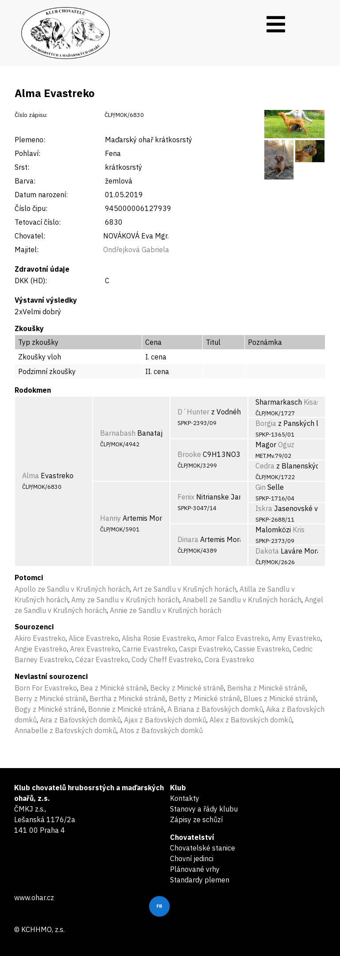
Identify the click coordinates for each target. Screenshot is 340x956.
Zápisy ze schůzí (196, 819)
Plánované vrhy (195, 869)
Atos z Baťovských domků (161, 730)
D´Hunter (193, 411)
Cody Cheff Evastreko (166, 659)
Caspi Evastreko (205, 648)
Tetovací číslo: (38, 222)
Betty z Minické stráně (204, 698)
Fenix (186, 496)
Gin (260, 487)
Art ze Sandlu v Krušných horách (184, 589)
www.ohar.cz (34, 897)
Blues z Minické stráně (279, 698)
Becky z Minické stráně (187, 687)
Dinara (188, 539)
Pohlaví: (27, 153)
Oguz (286, 444)
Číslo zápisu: (31, 115)
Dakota (267, 550)
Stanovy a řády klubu (204, 808)
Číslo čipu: (31, 208)
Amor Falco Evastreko (233, 638)
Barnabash (117, 433)
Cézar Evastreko (101, 659)
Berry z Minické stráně (50, 698)
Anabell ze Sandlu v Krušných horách (241, 599)
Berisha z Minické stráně (266, 687)
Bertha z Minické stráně (127, 698)
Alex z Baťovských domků (250, 719)
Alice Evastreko (94, 638)
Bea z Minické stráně (113, 687)
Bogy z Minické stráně (50, 709)
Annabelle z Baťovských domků (65, 730)
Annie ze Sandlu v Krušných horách (165, 610)
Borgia (265, 423)
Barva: (25, 180)
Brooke (189, 454)
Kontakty (184, 798)
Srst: (22, 167)
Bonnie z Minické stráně (126, 709)
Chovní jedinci (191, 858)
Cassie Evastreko (262, 648)
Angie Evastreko (41, 648)
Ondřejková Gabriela (136, 249)
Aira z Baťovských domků (80, 719)
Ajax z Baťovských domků (165, 719)
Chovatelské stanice (202, 847)
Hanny (110, 518)
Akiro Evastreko (40, 638)
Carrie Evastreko (149, 648)
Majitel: (27, 249)
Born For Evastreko (46, 687)
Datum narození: (41, 194)
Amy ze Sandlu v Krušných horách (125, 599)
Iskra (263, 508)
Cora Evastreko (229, 659)
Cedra (264, 465)
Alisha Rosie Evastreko (158, 638)
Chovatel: (30, 235)
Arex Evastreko (94, 648)
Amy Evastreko (296, 638)
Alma (30, 475)
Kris (299, 529)
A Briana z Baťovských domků (215, 709)
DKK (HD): (31, 280)
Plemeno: (30, 139)
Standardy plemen (199, 879)
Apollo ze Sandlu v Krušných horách (72, 589)
